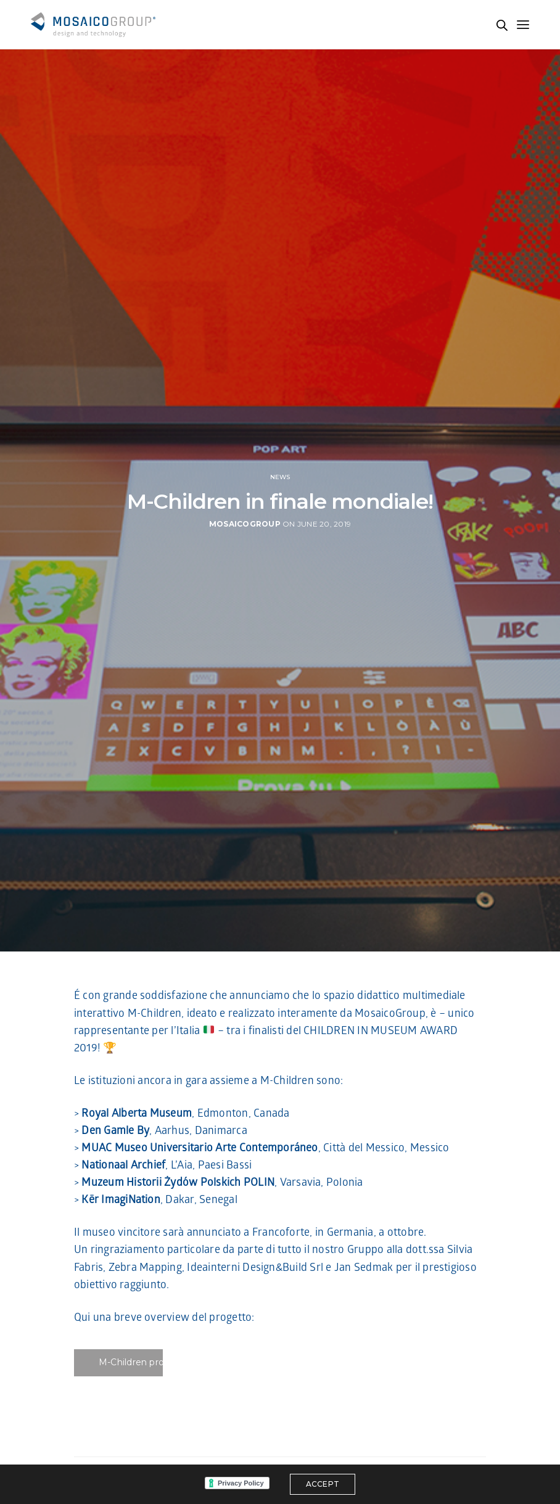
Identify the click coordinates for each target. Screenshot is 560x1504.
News (280, 477)
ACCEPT (322, 1484)
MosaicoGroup (245, 523)
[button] (118, 1362)
